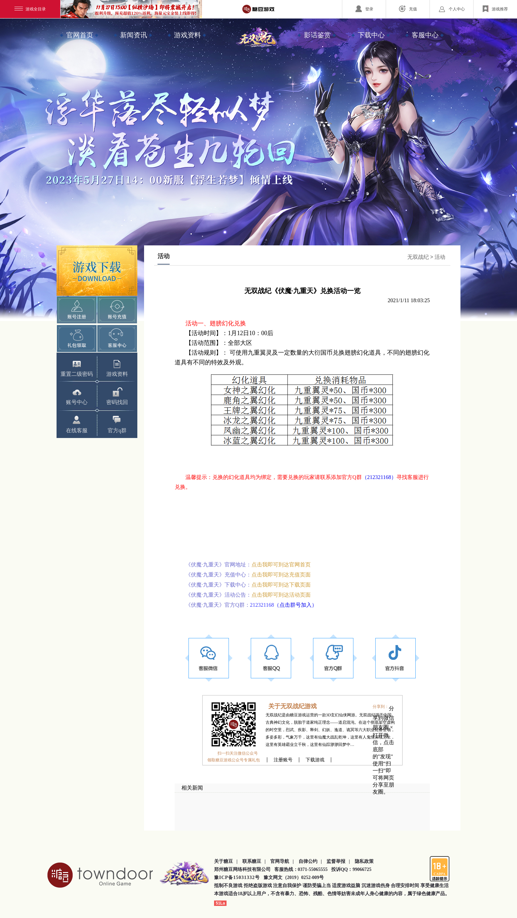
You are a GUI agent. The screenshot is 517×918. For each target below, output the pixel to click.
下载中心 (371, 35)
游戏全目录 (30, 9)
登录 (364, 8)
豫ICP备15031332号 (237, 877)
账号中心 (77, 396)
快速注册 (77, 309)
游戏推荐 (495, 8)
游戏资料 (187, 35)
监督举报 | (338, 861)
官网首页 (79, 35)
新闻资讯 (133, 35)
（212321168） (379, 477)
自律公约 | (310, 861)
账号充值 (117, 309)
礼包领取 (77, 338)
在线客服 (77, 424)
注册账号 (283, 759)
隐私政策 (364, 861)
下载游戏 (97, 270)
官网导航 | (282, 861)
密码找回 (117, 396)
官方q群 (117, 424)
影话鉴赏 (317, 35)
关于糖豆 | (226, 861)
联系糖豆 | (254, 861)
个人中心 (452, 8)
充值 (408, 8)
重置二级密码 (77, 368)
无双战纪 (418, 257)
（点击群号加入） (295, 605)
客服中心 (425, 35)
